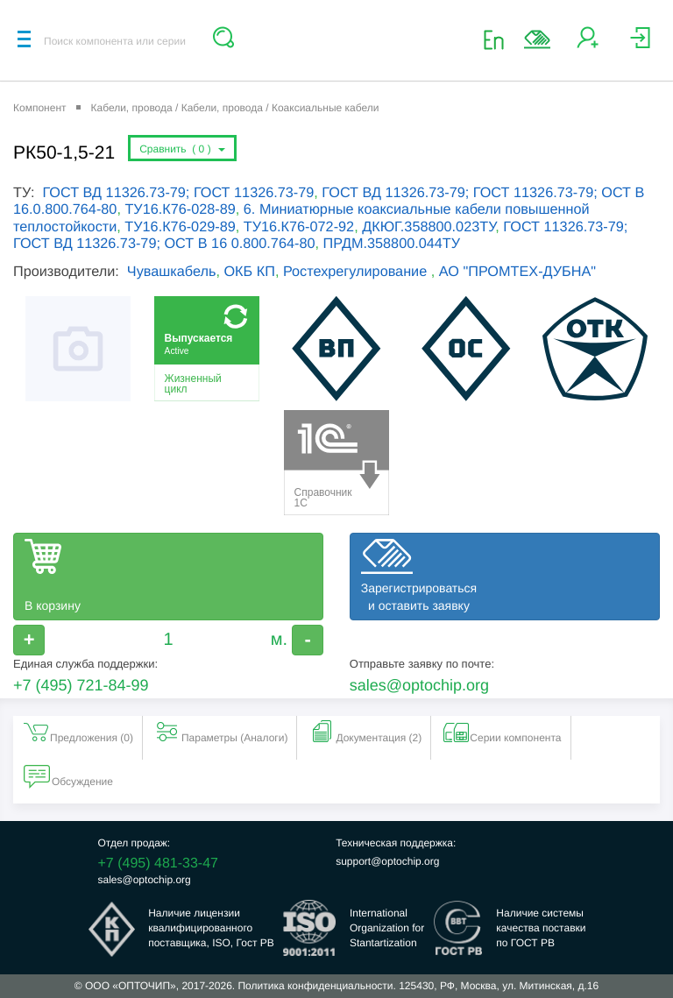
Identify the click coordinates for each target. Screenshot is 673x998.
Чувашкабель (171, 272)
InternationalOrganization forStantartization (387, 928)
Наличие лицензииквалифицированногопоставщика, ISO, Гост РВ (211, 928)
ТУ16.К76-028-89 (179, 209)
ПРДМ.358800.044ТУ (392, 243)
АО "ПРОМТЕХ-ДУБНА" (517, 272)
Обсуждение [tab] (68, 775)
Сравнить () (182, 149)
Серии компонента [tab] (501, 732)
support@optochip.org (387, 861)
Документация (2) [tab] (365, 732)
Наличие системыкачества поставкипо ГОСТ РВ (540, 928)
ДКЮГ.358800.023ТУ (428, 227)
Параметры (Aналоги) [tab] (220, 732)
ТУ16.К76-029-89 (179, 227)
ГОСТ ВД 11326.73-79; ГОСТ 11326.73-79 (178, 193)
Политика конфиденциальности (315, 986)
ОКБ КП (248, 272)
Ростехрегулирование (357, 272)
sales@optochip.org (419, 685)
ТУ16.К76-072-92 (299, 227)
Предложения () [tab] (77, 732)
